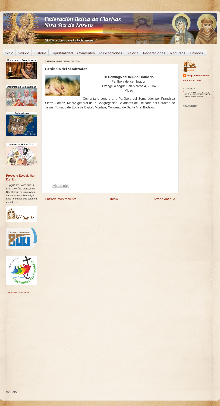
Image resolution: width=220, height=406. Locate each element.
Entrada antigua (163, 199)
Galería (133, 53)
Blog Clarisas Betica (198, 75)
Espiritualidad (62, 53)
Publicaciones (110, 53)
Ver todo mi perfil (192, 80)
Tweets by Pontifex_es (18, 292)
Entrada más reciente (61, 199)
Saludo (23, 53)
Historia (40, 53)
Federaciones (154, 53)
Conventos (86, 53)
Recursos (178, 53)
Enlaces (196, 53)
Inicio (9, 53)
